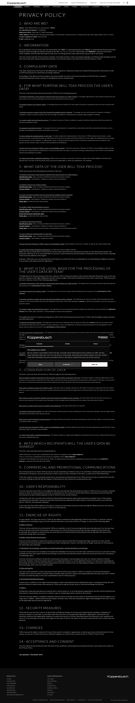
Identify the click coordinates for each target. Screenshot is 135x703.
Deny (40, 364)
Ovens (9, 679)
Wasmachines (11, 692)
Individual (51, 692)
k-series (50, 695)
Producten (63, 3)
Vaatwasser (11, 690)
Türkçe (75, 6)
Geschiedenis (52, 681)
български (85, 6)
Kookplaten (11, 681)
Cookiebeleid (81, 700)
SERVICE (93, 3)
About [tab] (96, 344)
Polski (67, 6)
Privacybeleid (71, 700)
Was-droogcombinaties (15, 695)
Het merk (50, 679)
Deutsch (47, 6)
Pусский (107, 6)
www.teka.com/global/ (68, 51)
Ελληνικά (96, 6)
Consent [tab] (39, 344)
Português (57, 6)
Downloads (51, 685)
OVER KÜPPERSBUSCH (79, 3)
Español (27, 6)
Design (49, 683)
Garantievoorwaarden (57, 700)
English (18, 6)
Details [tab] (67, 344)
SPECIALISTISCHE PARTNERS (110, 3)
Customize (67, 364)
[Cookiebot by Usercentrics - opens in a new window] (99, 337)
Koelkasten (11, 685)
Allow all (94, 364)
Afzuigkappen (11, 683)
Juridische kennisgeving (40, 700)
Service (50, 690)
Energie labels (52, 688)
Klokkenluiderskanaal (95, 700)
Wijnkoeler (11, 688)
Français (37, 6)
